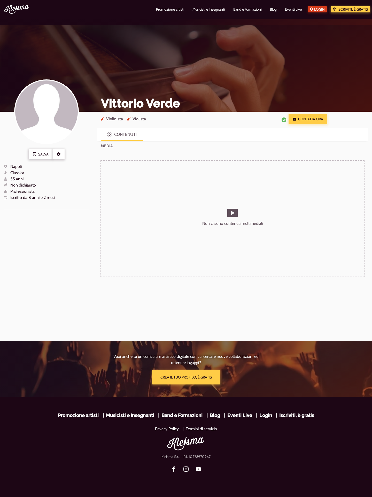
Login (319, 9)
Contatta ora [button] (308, 119)
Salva (41, 154)
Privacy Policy (167, 428)
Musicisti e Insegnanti (130, 415)
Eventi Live (239, 415)
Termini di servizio (201, 428)
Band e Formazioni (182, 415)
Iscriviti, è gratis (352, 9)
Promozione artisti (78, 415)
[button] (59, 154)
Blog (215, 415)
